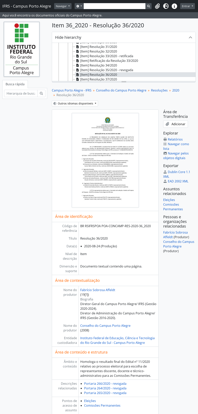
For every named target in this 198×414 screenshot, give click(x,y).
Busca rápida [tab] (15, 84)
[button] (157, 6)
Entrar (186, 6)
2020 (175, 90)
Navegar (61, 6)
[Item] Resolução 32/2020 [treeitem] (96, 51)
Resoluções (159, 90)
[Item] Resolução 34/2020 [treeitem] (96, 65)
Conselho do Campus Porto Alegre (121, 90)
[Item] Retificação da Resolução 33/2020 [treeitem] (106, 60)
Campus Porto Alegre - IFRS (71, 90)
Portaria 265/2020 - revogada (105, 393)
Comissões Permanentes (102, 405)
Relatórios (173, 139)
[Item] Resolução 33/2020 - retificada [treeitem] (104, 56)
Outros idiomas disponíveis (74, 103)
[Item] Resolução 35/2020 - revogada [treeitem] (104, 70)
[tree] (123, 62)
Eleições (90, 401)
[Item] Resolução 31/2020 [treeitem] (96, 46)
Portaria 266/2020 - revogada (105, 383)
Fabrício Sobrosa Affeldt (97, 290)
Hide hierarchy (68, 37)
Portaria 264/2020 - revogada (105, 388)
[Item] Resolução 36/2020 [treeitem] (96, 74)
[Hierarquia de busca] (21, 93)
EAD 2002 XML (175, 181)
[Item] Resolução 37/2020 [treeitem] (96, 79)
